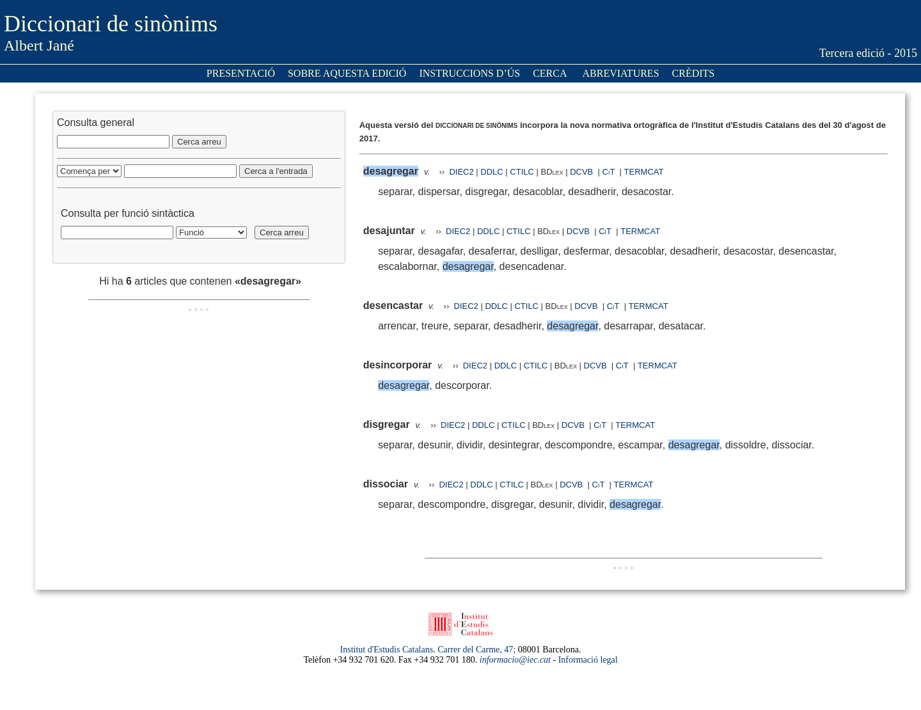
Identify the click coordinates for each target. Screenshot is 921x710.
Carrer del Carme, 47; (476, 649)
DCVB (582, 172)
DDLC (491, 172)
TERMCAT (644, 172)
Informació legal (588, 660)
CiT (608, 172)
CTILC (522, 172)
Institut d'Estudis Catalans (387, 649)
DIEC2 (461, 172)
